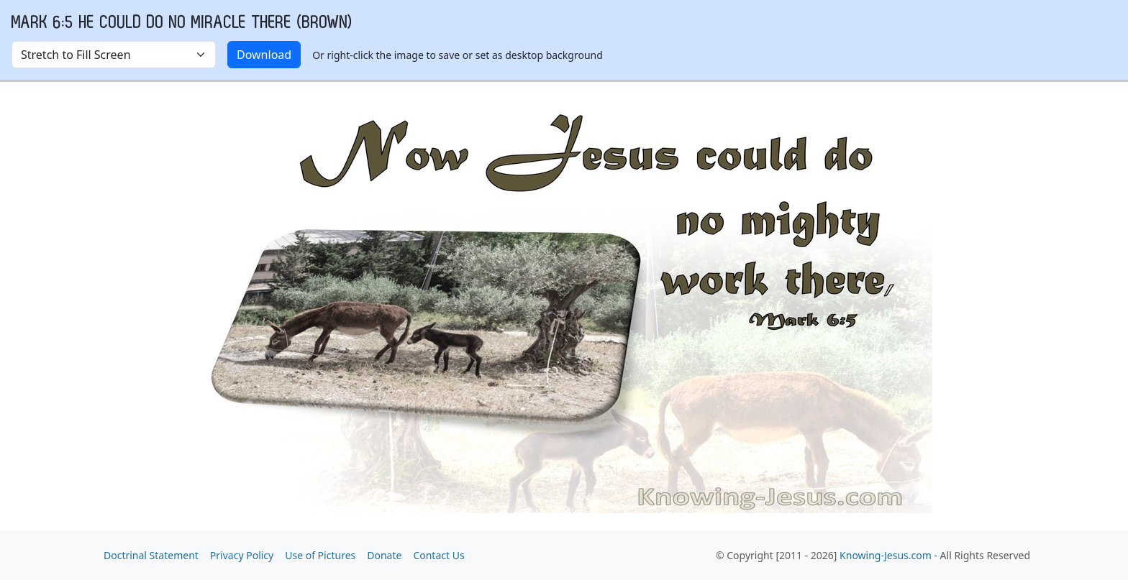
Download (264, 55)
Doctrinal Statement (151, 555)
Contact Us (438, 555)
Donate (384, 555)
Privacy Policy (241, 555)
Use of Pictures (320, 555)
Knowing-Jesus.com (886, 555)
